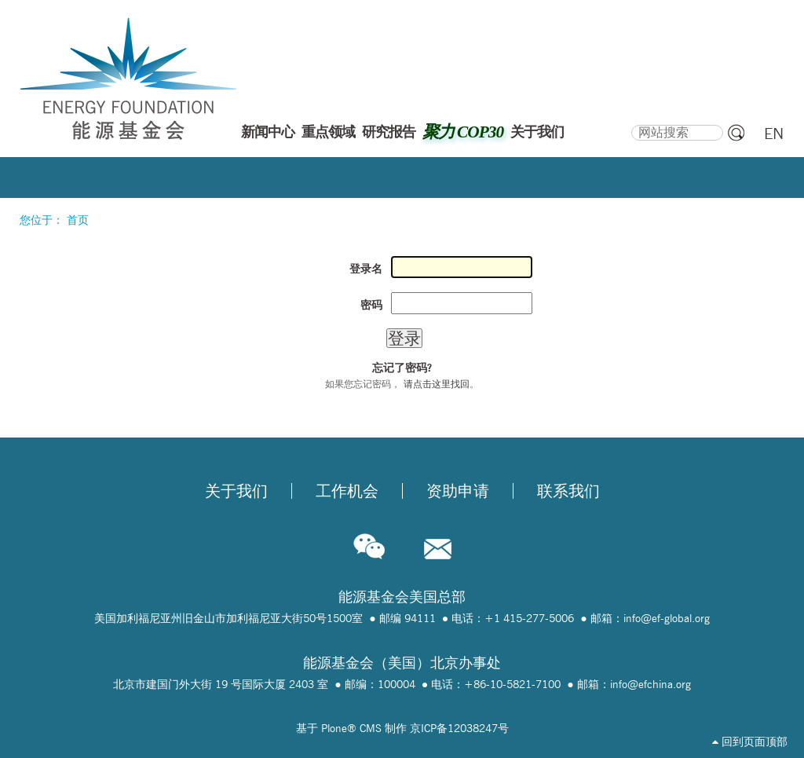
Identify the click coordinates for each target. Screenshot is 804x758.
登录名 (365, 269)
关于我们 (537, 132)
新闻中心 (267, 132)
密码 (371, 305)
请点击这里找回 (437, 384)
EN (774, 133)
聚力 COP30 (462, 132)
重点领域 (328, 132)
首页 (78, 220)
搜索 (630, 122)
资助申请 (457, 491)
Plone (334, 728)
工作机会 (347, 491)
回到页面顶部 (750, 741)
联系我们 (568, 491)
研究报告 (388, 132)
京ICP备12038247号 (459, 728)
